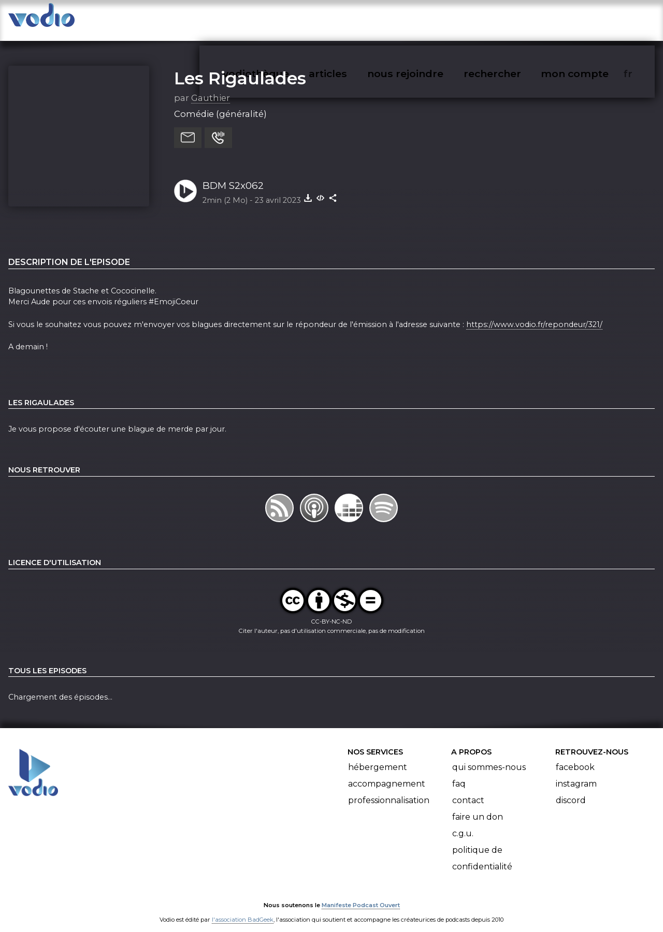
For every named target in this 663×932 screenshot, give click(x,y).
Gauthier (210, 87)
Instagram (576, 774)
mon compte (592, 18)
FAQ (459, 774)
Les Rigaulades (240, 67)
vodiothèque (281, 18)
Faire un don (477, 807)
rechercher (511, 18)
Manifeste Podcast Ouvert (361, 894)
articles (351, 18)
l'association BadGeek (242, 909)
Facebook (575, 757)
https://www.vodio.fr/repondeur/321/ (534, 314)
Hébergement (377, 757)
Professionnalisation (388, 790)
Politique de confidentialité (482, 848)
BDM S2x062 (233, 175)
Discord (571, 790)
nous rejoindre (426, 18)
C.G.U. (462, 824)
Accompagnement (386, 774)
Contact (468, 790)
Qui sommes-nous (489, 757)
